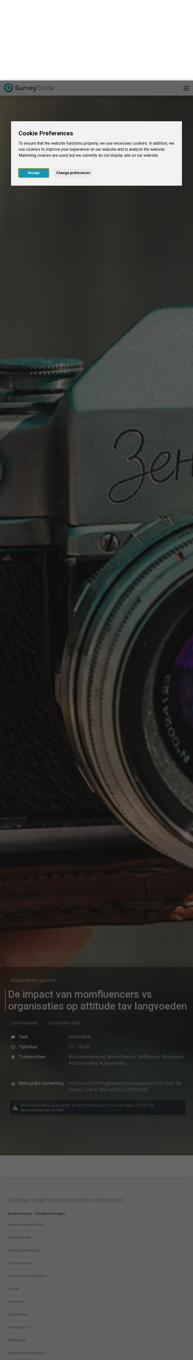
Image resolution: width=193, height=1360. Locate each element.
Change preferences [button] (73, 92)
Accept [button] (33, 92)
